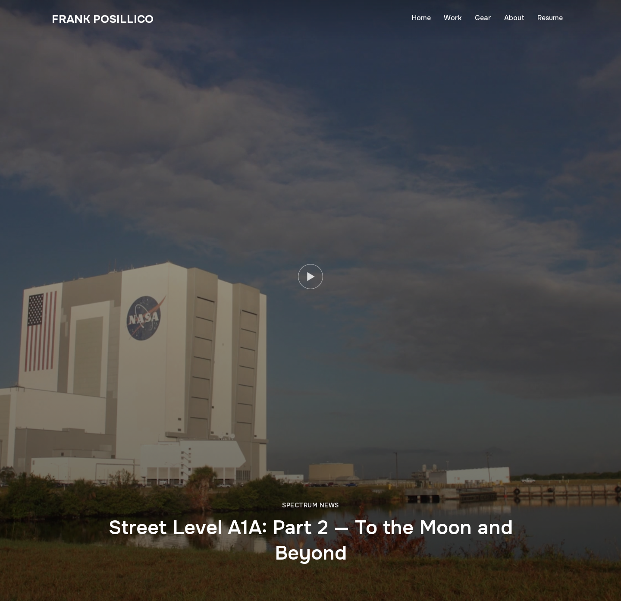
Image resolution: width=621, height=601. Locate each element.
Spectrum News (310, 505)
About (514, 17)
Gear (483, 17)
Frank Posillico (103, 19)
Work (453, 17)
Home (421, 17)
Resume (550, 17)
